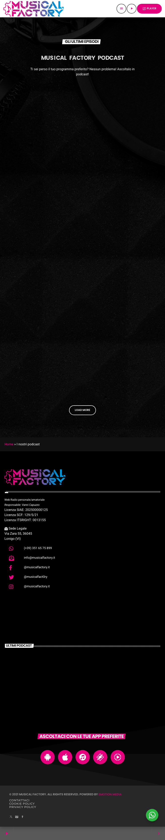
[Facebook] (22, 817)
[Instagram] (16, 817)
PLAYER (149, 8)
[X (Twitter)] (11, 817)
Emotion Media (110, 794)
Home (8, 444)
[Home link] (33, 8)
